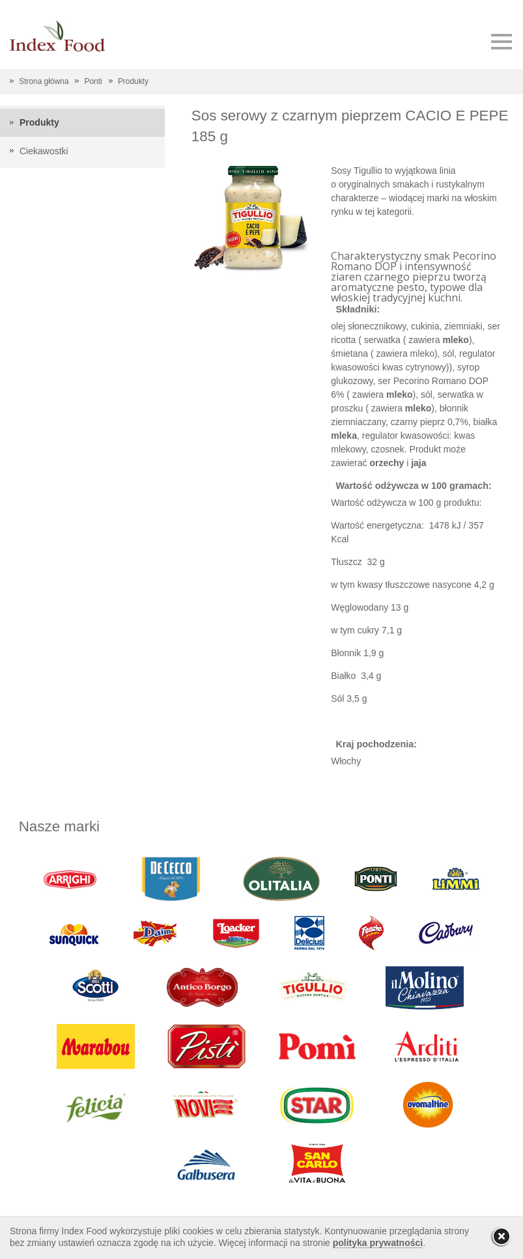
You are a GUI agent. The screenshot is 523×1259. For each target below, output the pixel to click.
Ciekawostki (44, 151)
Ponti (93, 81)
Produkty (133, 81)
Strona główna (43, 81)
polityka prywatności (378, 1243)
